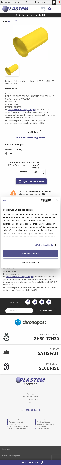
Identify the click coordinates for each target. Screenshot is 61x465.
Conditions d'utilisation (45, 424)
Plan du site (40, 426)
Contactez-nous (42, 428)
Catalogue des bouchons (17, 426)
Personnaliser (30, 262)
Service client (13, 420)
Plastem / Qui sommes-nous (18, 428)
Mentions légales (42, 422)
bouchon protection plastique (21, 109)
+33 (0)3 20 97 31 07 (10, 2)
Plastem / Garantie (15, 424)
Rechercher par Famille (30, 15)
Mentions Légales (11, 455)
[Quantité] (37, 172)
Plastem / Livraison (43, 420)
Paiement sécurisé (15, 422)
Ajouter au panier (31, 181)
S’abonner (46, 310)
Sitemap (6, 448)
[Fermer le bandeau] (57, 200)
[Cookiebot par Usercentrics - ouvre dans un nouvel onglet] (39, 200)
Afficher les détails (44, 245)
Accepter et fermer (30, 253)
